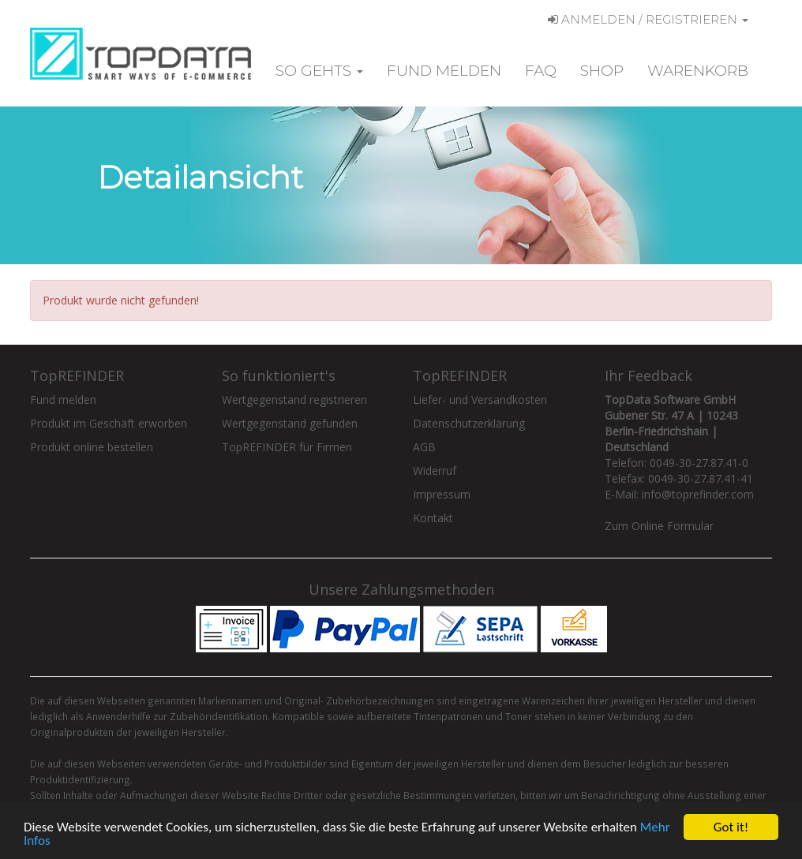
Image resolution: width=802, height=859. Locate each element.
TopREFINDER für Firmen (287, 446)
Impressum (441, 494)
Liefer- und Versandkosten (480, 399)
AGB (424, 446)
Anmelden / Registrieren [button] (648, 19)
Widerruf (434, 470)
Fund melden (444, 71)
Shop (602, 71)
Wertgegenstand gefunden (290, 423)
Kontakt (433, 517)
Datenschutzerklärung (469, 423)
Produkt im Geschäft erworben (108, 423)
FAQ (541, 71)
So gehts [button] (319, 71)
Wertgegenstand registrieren (294, 399)
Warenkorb (697, 71)
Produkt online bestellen (91, 446)
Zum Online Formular (659, 525)
